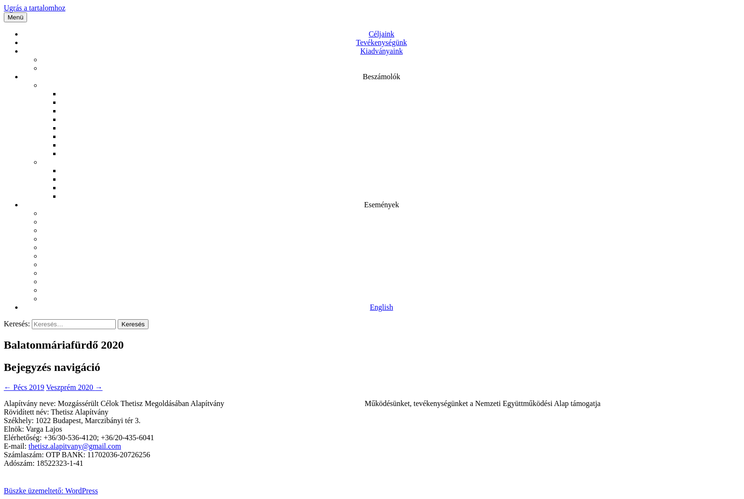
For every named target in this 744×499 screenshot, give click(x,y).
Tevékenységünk (381, 42)
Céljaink (381, 34)
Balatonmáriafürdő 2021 (391, 264)
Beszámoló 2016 (400, 145)
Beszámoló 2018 (400, 128)
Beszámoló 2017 (400, 136)
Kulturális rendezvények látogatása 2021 (391, 239)
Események (381, 205)
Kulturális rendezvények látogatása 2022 (391, 213)
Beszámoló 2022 (400, 94)
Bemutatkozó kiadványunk (391, 68)
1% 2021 (400, 170)
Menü (15, 17)
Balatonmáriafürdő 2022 (391, 230)
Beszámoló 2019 (400, 119)
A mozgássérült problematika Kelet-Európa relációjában (391, 59)
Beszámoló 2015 (400, 153)
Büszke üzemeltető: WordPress (51, 491)
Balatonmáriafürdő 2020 (391, 281)
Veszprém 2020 (390, 273)
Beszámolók (381, 77)
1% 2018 (400, 196)
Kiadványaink (381, 51)
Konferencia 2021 (390, 256)
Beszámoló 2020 (400, 111)
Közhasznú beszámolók (391, 85)
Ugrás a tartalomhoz (34, 8)
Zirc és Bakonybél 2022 (390, 222)
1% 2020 (400, 179)
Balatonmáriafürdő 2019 (391, 299)
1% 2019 (400, 188)
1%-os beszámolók (390, 162)
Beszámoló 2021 (400, 102)
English (381, 307)
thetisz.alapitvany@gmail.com (74, 446)
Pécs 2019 (390, 290)
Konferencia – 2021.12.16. (390, 247)
